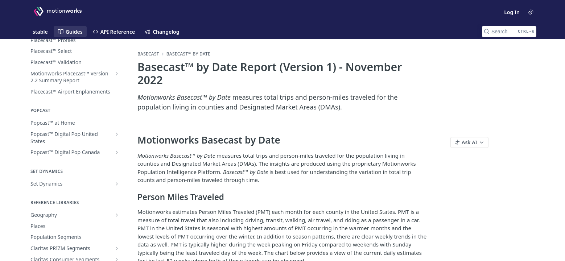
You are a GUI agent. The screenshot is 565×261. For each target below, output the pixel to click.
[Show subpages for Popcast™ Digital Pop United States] (117, 134)
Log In (512, 12)
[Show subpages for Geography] (117, 215)
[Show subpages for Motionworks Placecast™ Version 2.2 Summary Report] (117, 73)
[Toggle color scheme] (530, 12)
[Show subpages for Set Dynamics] (117, 184)
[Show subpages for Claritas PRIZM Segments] (117, 248)
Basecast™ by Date (188, 54)
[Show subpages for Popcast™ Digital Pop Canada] (117, 152)
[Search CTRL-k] (509, 31)
